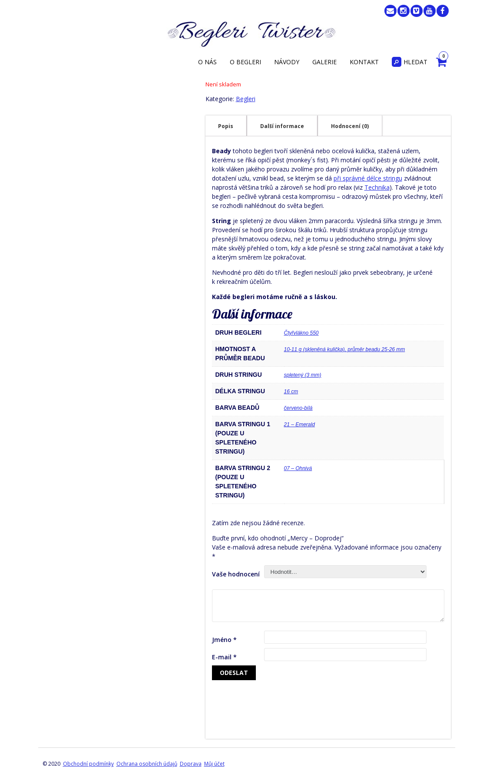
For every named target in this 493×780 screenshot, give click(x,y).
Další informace (282, 126)
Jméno (224, 639)
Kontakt (364, 62)
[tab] (226, 126)
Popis (225, 126)
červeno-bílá (298, 408)
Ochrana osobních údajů (146, 763)
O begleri (245, 62)
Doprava (191, 763)
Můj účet (214, 763)
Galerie (324, 62)
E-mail (224, 657)
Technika (377, 187)
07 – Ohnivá (298, 468)
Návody (286, 62)
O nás (207, 62)
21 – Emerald (299, 424)
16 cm (291, 391)
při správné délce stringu (368, 178)
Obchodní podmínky (88, 763)
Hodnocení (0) (350, 126)
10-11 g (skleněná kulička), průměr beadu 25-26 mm (344, 349)
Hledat (409, 62)
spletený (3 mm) (302, 375)
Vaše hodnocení (236, 574)
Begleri (245, 99)
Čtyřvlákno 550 (301, 333)
